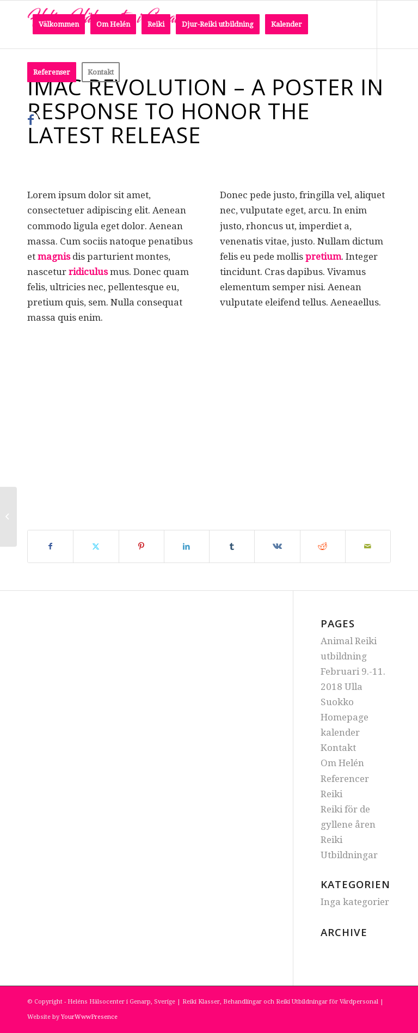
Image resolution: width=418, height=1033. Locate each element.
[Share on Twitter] (95, 546)
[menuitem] (58, 24)
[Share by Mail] (368, 546)
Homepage (344, 717)
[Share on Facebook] (50, 546)
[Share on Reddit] (322, 546)
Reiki (331, 793)
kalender (340, 732)
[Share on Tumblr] (232, 546)
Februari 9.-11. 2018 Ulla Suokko (353, 686)
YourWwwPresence (89, 1016)
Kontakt (338, 747)
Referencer (345, 778)
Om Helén (342, 762)
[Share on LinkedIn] (186, 546)
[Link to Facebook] (30, 120)
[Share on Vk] (277, 546)
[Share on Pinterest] (141, 546)
